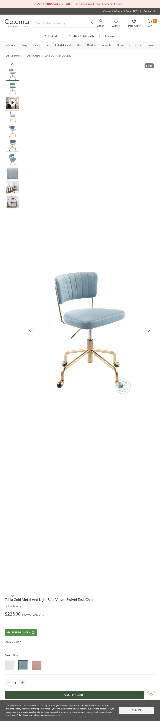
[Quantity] (15, 682)
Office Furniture (14, 55)
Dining (36, 45)
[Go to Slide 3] (12, 102)
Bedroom (10, 45)
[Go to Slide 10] (12, 202)
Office (120, 45)
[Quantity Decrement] (8, 682)
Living (24, 45)
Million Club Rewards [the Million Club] (81, 36)
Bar (47, 45)
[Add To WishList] (151, 695)
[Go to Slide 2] (12, 88)
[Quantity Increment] (22, 682)
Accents (106, 45)
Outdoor (91, 45)
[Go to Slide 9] (12, 187)
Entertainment (63, 45)
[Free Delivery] (21, 632)
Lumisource (14, 606)
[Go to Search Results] (92, 23)
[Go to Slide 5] (12, 131)
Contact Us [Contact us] (149, 11)
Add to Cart (74, 694)
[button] (100, 23)
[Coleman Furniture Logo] (18, 26)
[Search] (65, 23)
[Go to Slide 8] (12, 173)
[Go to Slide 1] (12, 74)
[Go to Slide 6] (12, 145)
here (59, 715)
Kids (79, 45)
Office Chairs (33, 55)
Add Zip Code (14, 641)
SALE (138, 45)
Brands (151, 45)
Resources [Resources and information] (110, 36)
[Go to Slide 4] (12, 116)
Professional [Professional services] (50, 36)
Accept (137, 710)
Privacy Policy (15, 715)
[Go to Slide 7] (12, 159)
